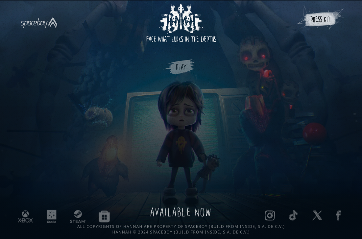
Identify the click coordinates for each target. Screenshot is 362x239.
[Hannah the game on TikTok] (293, 216)
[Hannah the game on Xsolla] (52, 217)
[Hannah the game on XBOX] (25, 217)
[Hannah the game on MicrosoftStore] (104, 217)
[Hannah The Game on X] (317, 216)
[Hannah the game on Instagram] (270, 216)
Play (181, 68)
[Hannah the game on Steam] (78, 217)
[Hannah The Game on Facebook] (338, 216)
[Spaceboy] (39, 18)
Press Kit (320, 20)
